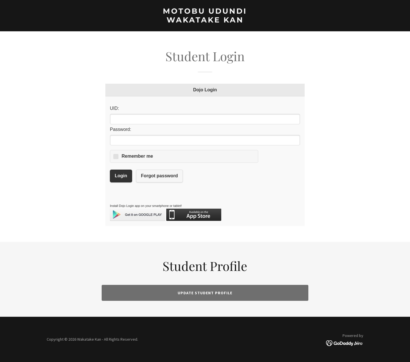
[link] (205, 21)
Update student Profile (205, 292)
